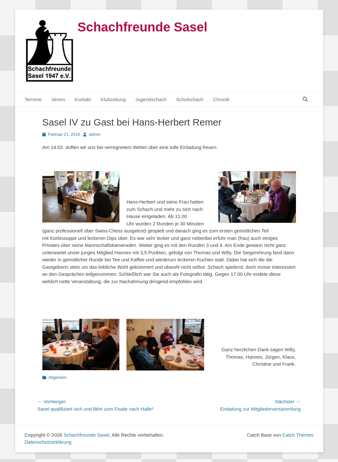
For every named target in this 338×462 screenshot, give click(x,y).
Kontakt (82, 99)
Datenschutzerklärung (48, 442)
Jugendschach (151, 99)
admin (94, 134)
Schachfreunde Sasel (143, 27)
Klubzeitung (113, 99)
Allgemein (57, 377)
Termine (33, 99)
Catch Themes (297, 435)
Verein (58, 99)
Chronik (221, 99)
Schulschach (189, 99)
